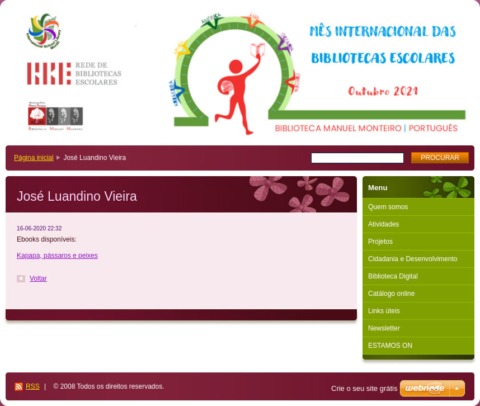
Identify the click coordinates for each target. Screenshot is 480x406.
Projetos (380, 242)
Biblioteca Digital (393, 276)
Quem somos (388, 207)
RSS (33, 386)
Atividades (383, 224)
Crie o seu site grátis (364, 388)
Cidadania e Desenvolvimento (412, 259)
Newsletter (384, 328)
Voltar (38, 278)
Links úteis (384, 311)
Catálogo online (391, 294)
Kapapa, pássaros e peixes (57, 255)
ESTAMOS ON (390, 346)
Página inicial (34, 158)
